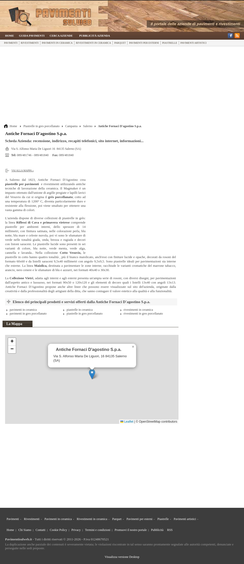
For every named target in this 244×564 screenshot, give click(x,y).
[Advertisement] (91, 85)
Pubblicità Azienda (94, 35)
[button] (92, 374)
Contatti (40, 530)
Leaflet (126, 421)
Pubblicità (157, 530)
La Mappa (14, 324)
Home (9, 35)
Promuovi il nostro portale (131, 530)
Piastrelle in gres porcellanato (41, 126)
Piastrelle (169, 42)
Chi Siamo (24, 530)
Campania (71, 126)
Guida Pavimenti (32, 35)
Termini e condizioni (97, 530)
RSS (169, 530)
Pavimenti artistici (193, 42)
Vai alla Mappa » (22, 170)
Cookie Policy (58, 530)
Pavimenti (11, 42)
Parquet (120, 42)
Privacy (76, 530)
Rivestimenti (30, 42)
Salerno (87, 126)
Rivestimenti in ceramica (93, 42)
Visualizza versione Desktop (122, 557)
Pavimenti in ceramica (57, 42)
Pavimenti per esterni (144, 42)
